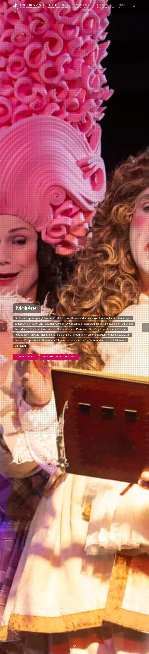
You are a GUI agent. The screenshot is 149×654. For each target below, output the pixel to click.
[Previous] (3, 327)
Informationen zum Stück (59, 357)
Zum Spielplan (25, 357)
